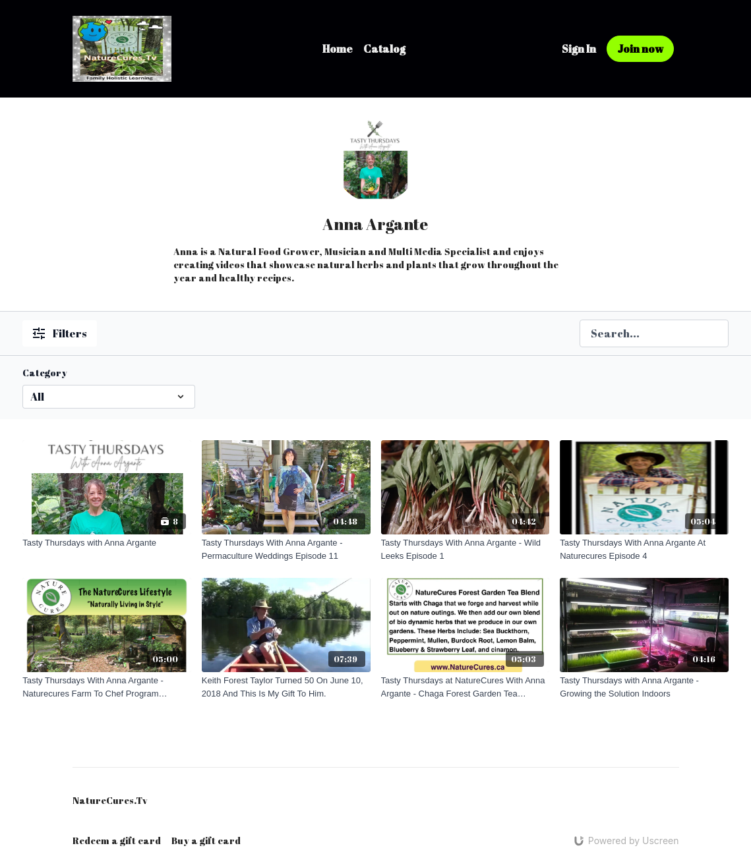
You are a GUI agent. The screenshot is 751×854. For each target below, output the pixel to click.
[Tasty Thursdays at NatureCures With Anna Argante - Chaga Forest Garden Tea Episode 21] (465, 687)
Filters (59, 333)
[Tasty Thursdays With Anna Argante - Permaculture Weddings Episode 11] (286, 549)
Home (337, 49)
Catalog (384, 49)
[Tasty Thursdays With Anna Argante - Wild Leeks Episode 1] (465, 549)
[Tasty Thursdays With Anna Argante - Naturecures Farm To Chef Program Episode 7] (106, 687)
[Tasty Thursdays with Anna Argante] (106, 543)
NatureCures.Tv (110, 800)
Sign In (579, 49)
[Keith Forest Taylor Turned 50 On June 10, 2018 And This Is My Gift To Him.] (286, 687)
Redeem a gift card (117, 840)
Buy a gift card (206, 840)
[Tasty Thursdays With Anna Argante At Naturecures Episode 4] (644, 549)
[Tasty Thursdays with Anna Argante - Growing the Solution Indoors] (644, 687)
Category (44, 372)
